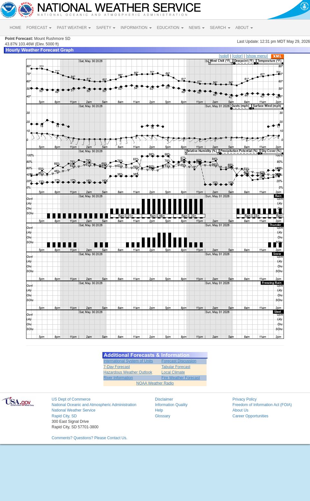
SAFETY (105, 27)
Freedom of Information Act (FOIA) (262, 405)
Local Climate (173, 372)
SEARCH (220, 27)
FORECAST (39, 27)
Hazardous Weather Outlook (127, 372)
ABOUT (244, 27)
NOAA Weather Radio (155, 383)
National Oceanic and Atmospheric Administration (94, 405)
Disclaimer (164, 399)
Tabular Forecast (175, 367)
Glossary (162, 416)
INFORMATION (136, 27)
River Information (118, 378)
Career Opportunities (250, 416)
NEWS (197, 27)
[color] (237, 56)
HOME (15, 27)
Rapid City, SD (64, 416)
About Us (240, 410)
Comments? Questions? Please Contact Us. (89, 438)
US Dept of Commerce (71, 399)
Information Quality (171, 405)
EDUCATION (170, 27)
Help (159, 410)
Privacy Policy (244, 399)
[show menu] (257, 56)
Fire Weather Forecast (180, 378)
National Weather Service (73, 410)
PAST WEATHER (74, 27)
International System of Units (128, 361)
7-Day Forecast (116, 367)
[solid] (224, 56)
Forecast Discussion (178, 361)
